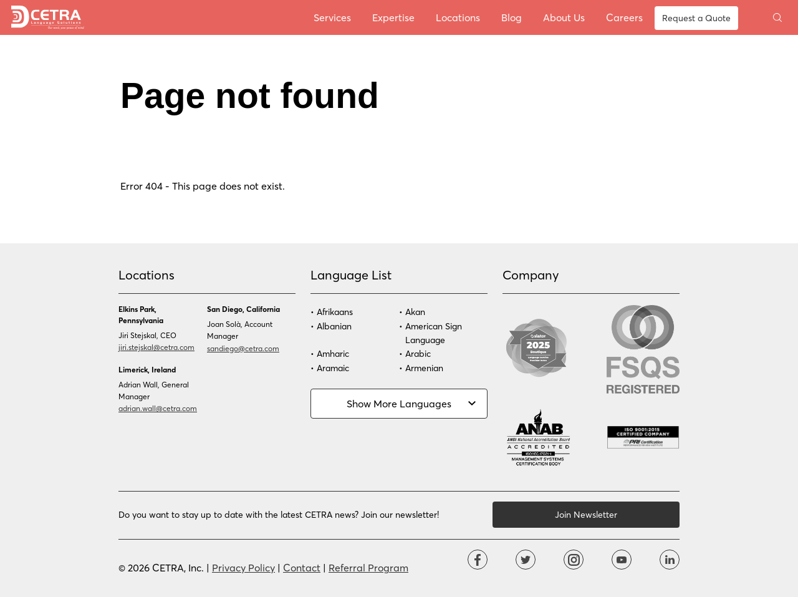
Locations (458, 17)
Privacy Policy (243, 567)
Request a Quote (696, 18)
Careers (624, 17)
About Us (564, 17)
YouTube (622, 560)
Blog (511, 17)
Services (332, 17)
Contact (301, 567)
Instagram (574, 560)
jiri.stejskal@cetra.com (156, 347)
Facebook (478, 560)
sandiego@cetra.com (243, 348)
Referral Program (368, 567)
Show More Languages (399, 403)
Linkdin (670, 560)
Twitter (526, 560)
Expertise (393, 17)
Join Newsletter (586, 514)
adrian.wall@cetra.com (157, 408)
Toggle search (777, 17)
